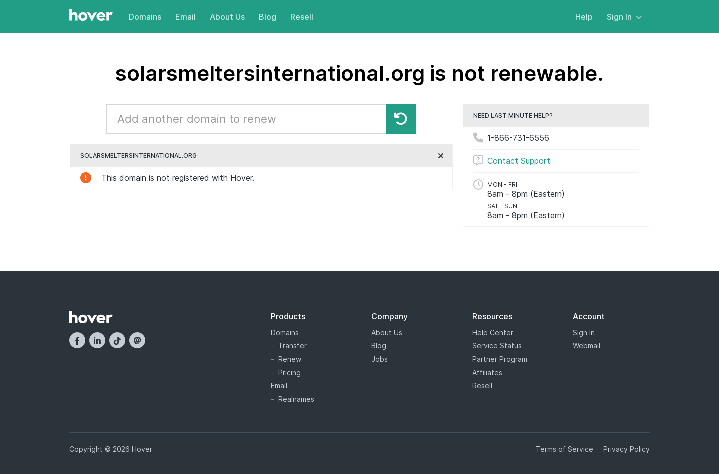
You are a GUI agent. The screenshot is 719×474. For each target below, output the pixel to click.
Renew (289, 359)
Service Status (497, 345)
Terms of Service (564, 449)
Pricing (289, 372)
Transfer (292, 345)
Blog (267, 17)
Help (584, 17)
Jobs (379, 359)
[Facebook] (77, 340)
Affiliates (487, 372)
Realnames (296, 399)
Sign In (624, 17)
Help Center (492, 332)
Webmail (586, 345)
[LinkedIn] (97, 340)
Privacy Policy (626, 449)
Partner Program (499, 359)
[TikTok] (117, 340)
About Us (227, 17)
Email (185, 17)
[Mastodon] (137, 340)
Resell (301, 17)
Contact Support (518, 161)
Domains (145, 17)
